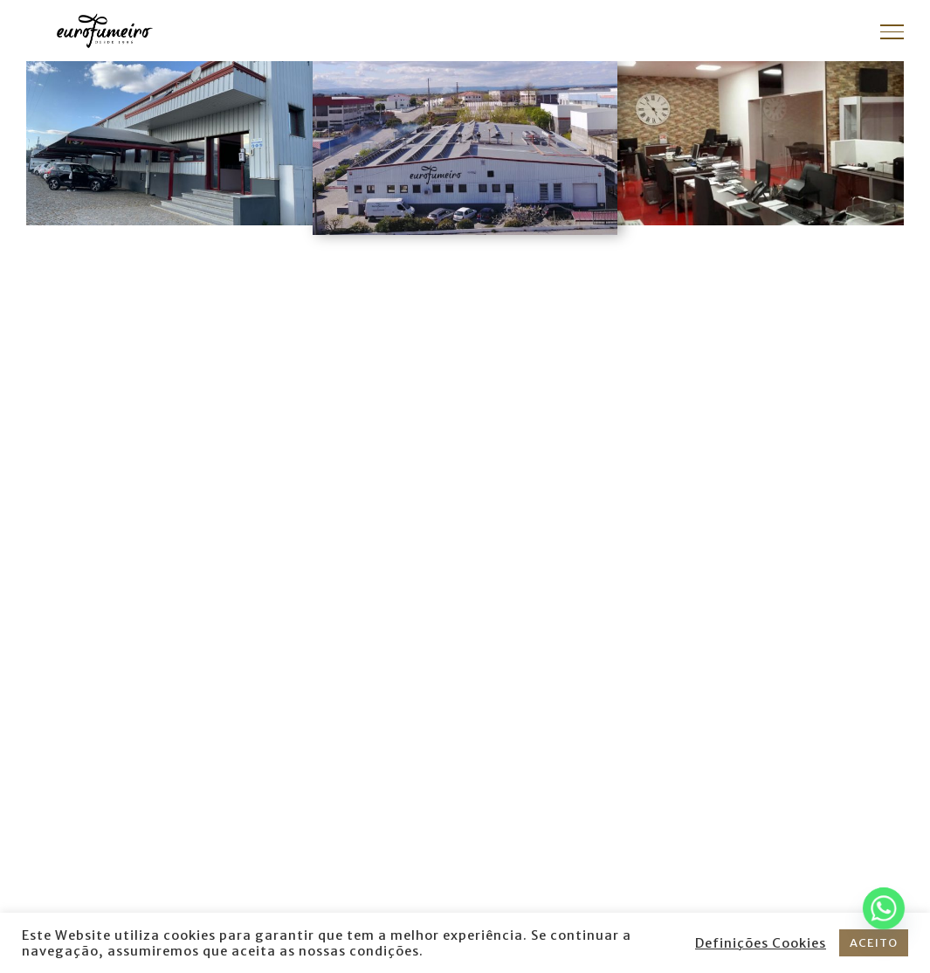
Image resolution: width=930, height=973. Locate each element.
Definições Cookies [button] (760, 943)
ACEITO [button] (874, 942)
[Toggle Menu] (892, 31)
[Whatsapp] (884, 908)
